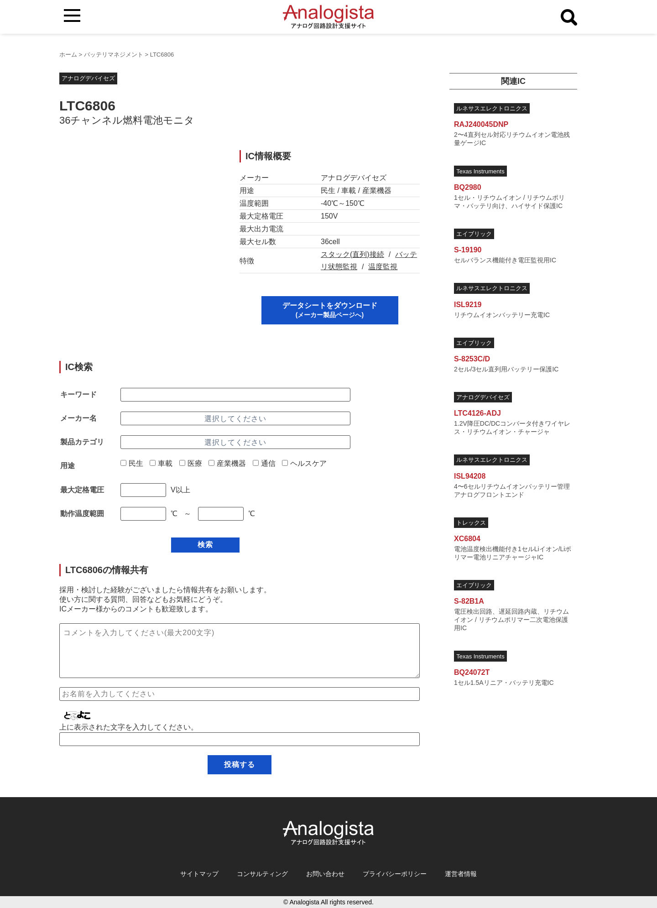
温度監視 (382, 267)
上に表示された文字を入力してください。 (128, 727)
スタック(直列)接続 (352, 254)
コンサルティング (262, 873)
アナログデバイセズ (88, 78)
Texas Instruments (480, 171)
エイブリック (474, 233)
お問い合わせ (325, 873)
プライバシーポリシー (395, 873)
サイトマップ (199, 873)
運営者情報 (461, 873)
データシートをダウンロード (329, 310)
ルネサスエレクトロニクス (491, 108)
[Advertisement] (140, 214)
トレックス (471, 522)
